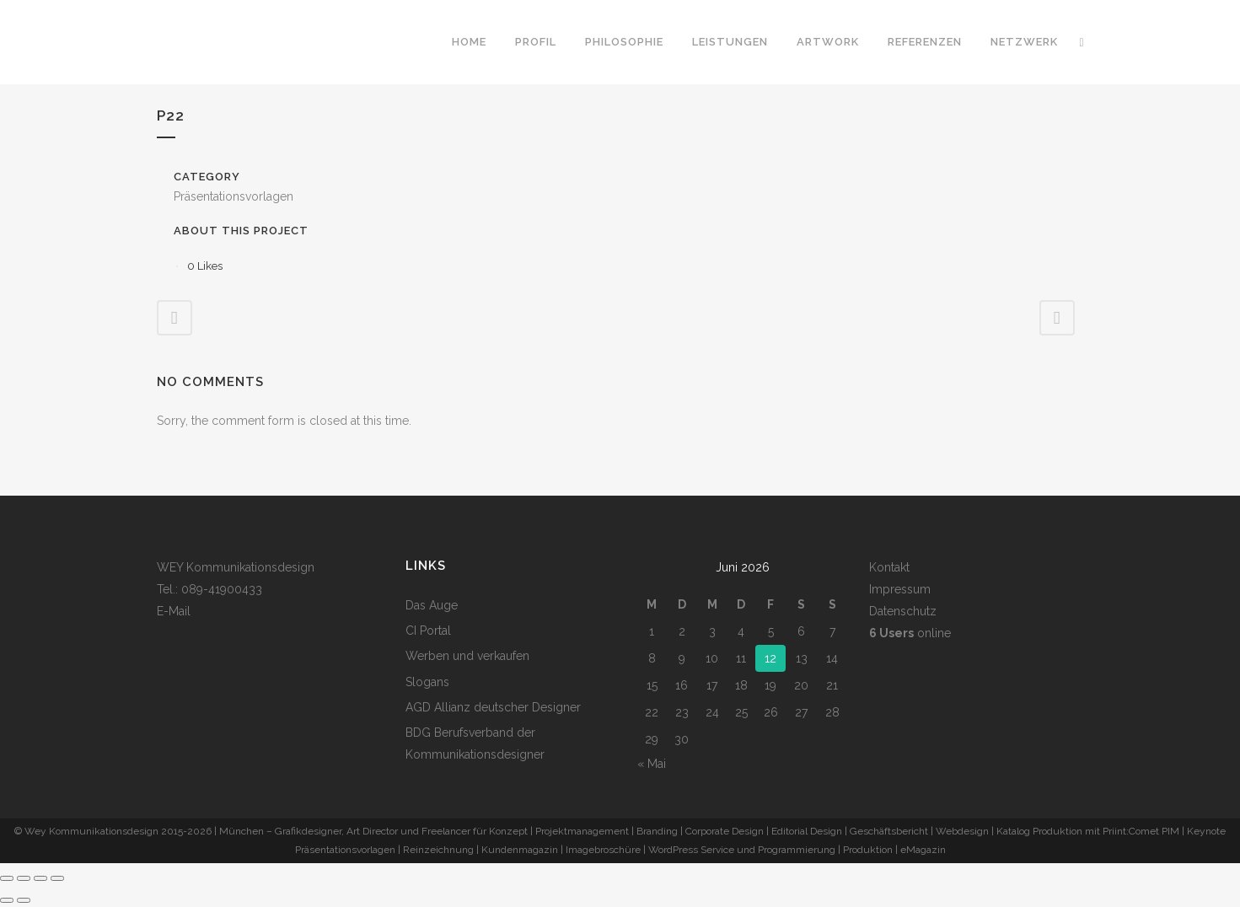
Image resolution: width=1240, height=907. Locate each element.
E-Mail (174, 611)
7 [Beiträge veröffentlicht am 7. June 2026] (832, 631)
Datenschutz (903, 611)
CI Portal (428, 630)
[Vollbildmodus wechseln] (23, 878)
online (910, 633)
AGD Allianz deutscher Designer (493, 707)
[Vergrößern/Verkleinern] (6, 878)
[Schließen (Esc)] (57, 878)
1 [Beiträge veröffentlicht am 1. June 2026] (651, 631)
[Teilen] (40, 878)
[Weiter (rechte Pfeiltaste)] (23, 900)
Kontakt (889, 567)
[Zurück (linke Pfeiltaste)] (6, 900)
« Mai (651, 763)
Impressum (900, 589)
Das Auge (431, 605)
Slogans (427, 682)
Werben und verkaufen (467, 656)
